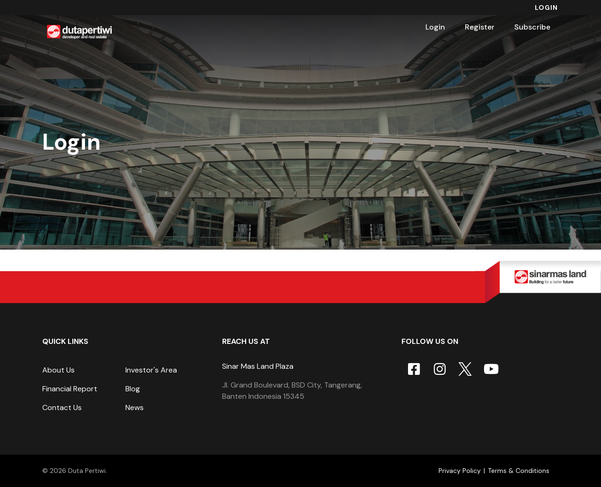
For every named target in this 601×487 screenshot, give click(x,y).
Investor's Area (151, 370)
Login (546, 7)
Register (479, 27)
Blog (132, 389)
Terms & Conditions (518, 470)
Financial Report (69, 389)
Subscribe (532, 27)
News (134, 407)
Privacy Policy (460, 470)
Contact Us (62, 407)
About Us (58, 370)
